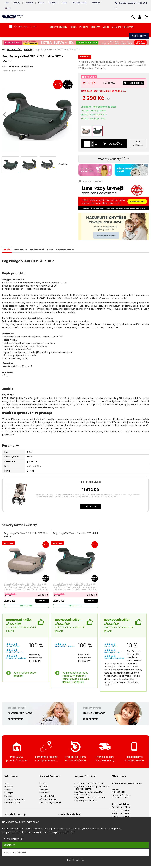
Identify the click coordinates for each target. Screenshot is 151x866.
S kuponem (10, 591)
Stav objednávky (79, 2)
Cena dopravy (68, 247)
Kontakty (96, 2)
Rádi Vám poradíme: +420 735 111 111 (131, 6)
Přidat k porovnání (90, 179)
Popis (7, 247)
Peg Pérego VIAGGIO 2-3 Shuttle (89, 780)
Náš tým (95, 26)
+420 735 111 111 (118, 789)
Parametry (21, 247)
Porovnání (44, 790)
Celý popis (100, 68)
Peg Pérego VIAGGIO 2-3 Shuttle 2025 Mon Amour (26, 532)
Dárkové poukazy (58, 26)
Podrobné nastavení (15, 852)
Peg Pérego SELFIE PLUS (85, 798)
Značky (17, 2)
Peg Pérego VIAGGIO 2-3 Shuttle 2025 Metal (72, 532)
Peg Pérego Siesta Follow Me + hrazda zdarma (89, 790)
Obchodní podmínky (14, 796)
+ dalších (63, 164)
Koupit (42, 598)
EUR (8, 8)
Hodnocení (38, 247)
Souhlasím (9, 844)
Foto (52, 247)
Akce (7, 2)
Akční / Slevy (139, 35)
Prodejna (53, 2)
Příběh (73, 26)
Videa (64, 2)
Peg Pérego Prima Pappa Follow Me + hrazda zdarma (91, 785)
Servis (41, 2)
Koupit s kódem (133, 83)
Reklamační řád (12, 800)
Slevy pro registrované (123, 26)
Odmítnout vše (75, 859)
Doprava (29, 2)
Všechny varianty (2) (113, 157)
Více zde (90, 504)
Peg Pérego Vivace (90, 479)
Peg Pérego (18, 70)
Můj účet (43, 784)
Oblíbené (44, 787)
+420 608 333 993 (120, 795)
